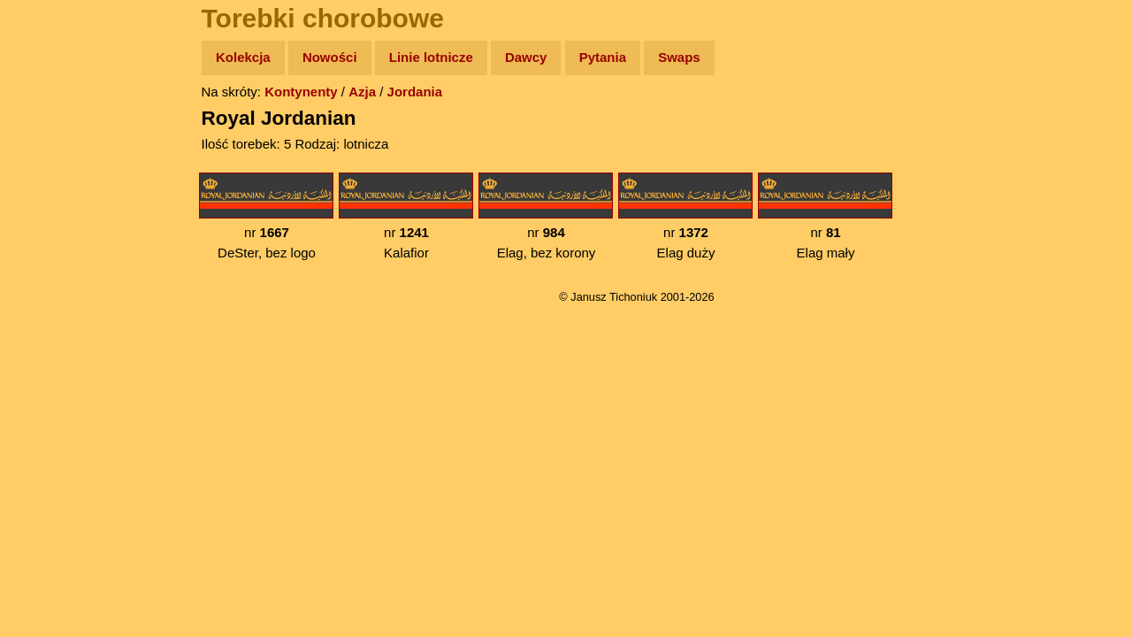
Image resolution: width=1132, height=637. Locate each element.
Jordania (415, 91)
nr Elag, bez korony (545, 216)
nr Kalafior (406, 216)
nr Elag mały (825, 216)
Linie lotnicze (431, 57)
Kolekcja (243, 57)
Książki (52, 228)
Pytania (602, 57)
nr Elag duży (685, 216)
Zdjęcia (52, 160)
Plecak (51, 296)
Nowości (329, 57)
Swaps (679, 57)
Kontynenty (301, 91)
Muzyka (53, 262)
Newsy (51, 194)
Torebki (53, 364)
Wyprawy (58, 126)
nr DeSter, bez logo (266, 216)
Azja (362, 91)
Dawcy (526, 57)
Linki (45, 330)
